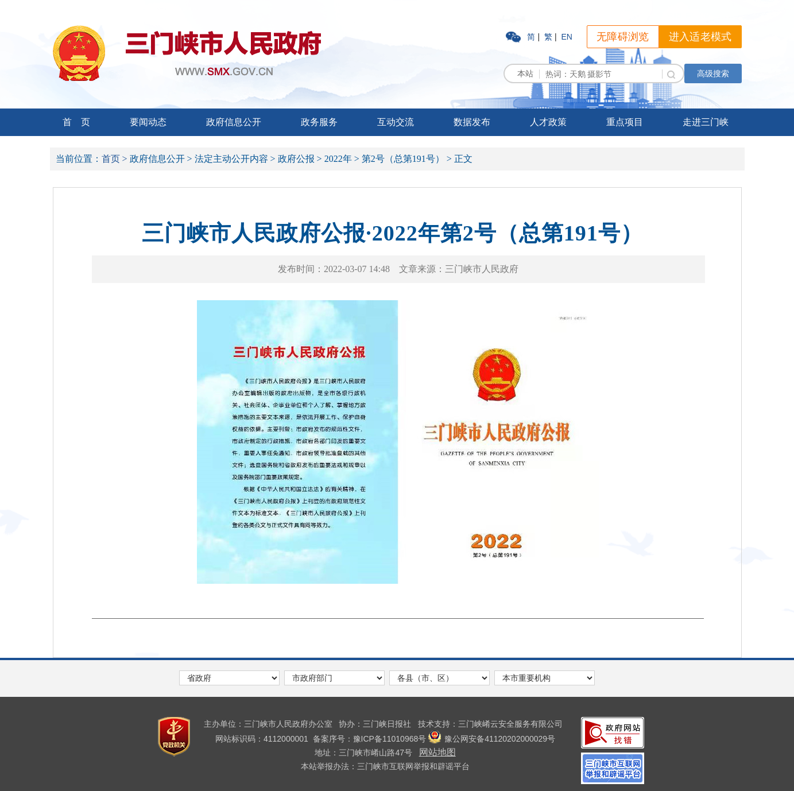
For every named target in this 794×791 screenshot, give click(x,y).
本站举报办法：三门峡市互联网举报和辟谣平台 (385, 766)
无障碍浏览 (623, 36)
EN (566, 36)
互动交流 (395, 122)
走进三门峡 (706, 122)
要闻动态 (148, 122)
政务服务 (319, 122)
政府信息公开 (233, 122)
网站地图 (437, 752)
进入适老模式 (700, 36)
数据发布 (472, 122)
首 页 (76, 122)
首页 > (114, 159)
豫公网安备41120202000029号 (491, 738)
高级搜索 (713, 73)
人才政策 (548, 122)
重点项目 (624, 122)
